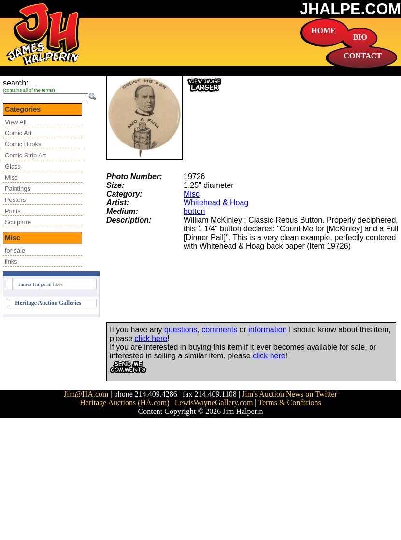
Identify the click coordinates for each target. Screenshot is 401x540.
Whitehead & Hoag (216, 203)
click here (151, 338)
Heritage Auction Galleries (48, 302)
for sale (15, 250)
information (267, 330)
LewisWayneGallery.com (214, 402)
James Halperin (34, 284)
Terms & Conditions (289, 402)
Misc (11, 177)
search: (15, 83)
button (194, 211)
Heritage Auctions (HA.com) (124, 402)
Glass (13, 166)
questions (181, 330)
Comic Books (23, 144)
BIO (360, 37)
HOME (323, 31)
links (11, 261)
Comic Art (18, 133)
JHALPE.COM (350, 8)
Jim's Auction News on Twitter (289, 394)
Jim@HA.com (86, 394)
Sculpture (18, 222)
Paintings (17, 188)
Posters (15, 199)
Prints (13, 210)
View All (16, 122)
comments (219, 330)
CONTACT (363, 56)
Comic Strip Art (25, 155)
